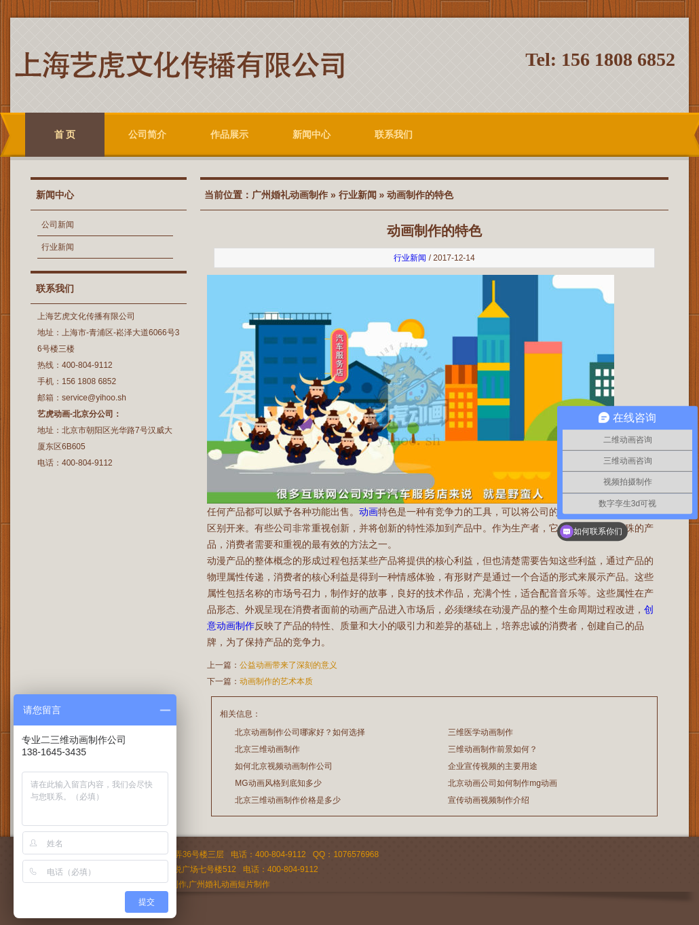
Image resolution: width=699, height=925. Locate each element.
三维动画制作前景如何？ (492, 749)
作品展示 (229, 134)
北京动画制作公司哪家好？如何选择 (300, 732)
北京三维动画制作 (267, 749)
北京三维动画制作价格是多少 (288, 800)
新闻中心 (311, 134)
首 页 (65, 134)
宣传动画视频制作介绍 (488, 800)
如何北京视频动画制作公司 (284, 766)
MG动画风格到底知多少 (278, 783)
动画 (368, 511)
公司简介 (147, 134)
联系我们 (394, 134)
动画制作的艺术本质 (276, 681)
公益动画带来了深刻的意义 (288, 665)
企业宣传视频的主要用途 (492, 766)
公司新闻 (57, 224)
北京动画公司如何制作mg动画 (502, 783)
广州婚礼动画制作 (290, 194)
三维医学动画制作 (480, 732)
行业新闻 (57, 247)
